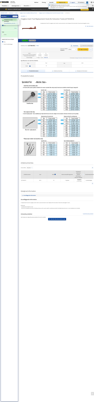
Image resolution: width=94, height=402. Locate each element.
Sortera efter (83, 174)
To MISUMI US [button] (85, 9)
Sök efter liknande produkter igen (57, 219)
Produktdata (74, 45)
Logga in (72, 2)
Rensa (15, 28)
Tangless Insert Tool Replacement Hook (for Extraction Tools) (51, 13)
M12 (5, 25)
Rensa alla (15, 16)
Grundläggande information (30, 195)
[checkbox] (9, 26)
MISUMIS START (4, 13)
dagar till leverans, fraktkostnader (82, 57)
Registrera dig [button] (62, 2)
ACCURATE (23, 16)
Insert (16, 13)
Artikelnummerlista (58, 71)
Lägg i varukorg (83, 49)
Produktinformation (33, 71)
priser (91, 57)
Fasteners (11, 13)
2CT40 (5, 34)
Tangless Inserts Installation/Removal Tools (28, 13)
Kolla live (46, 57)
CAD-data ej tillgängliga (87, 45)
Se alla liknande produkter (88, 213)
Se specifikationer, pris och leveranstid (10, 23)
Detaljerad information (82, 71)
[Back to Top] (92, 393)
